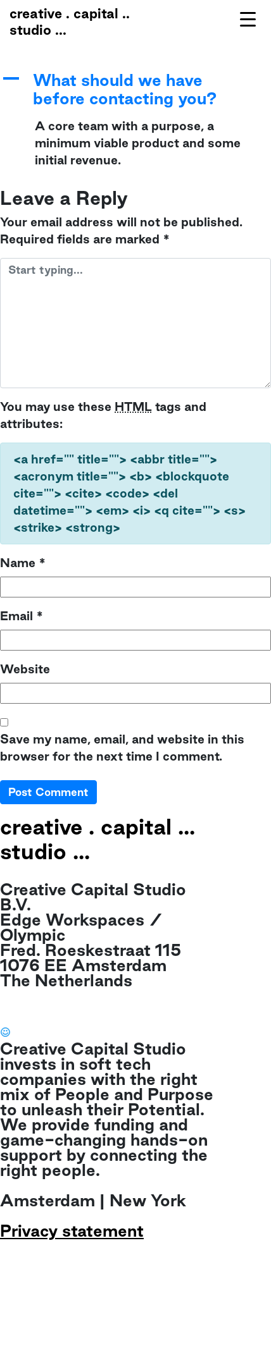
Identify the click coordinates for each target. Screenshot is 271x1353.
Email (21, 616)
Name (23, 563)
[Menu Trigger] (247, 18)
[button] (135, 89)
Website (25, 669)
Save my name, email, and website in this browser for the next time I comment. (122, 747)
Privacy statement (72, 1230)
